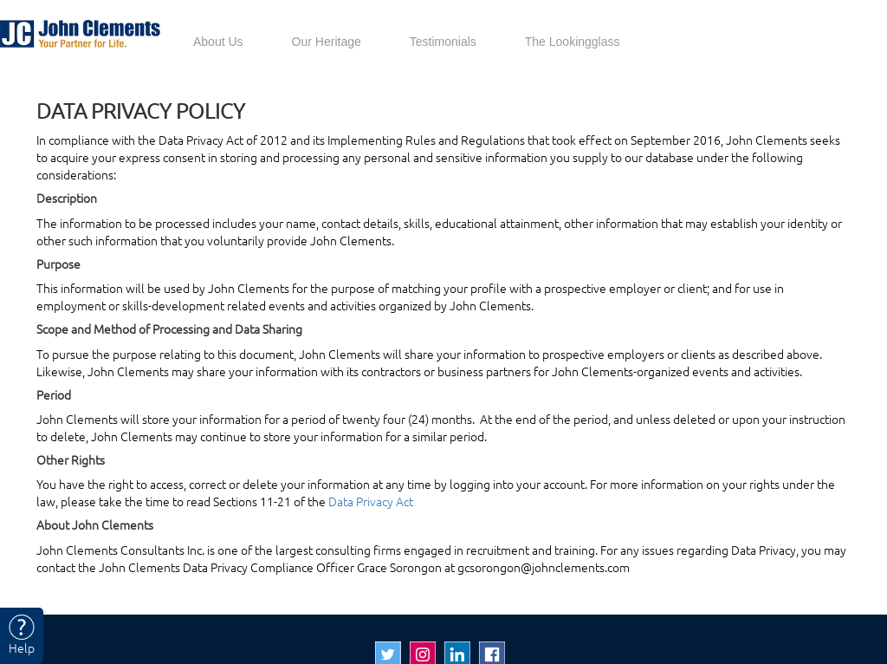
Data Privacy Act (370, 502)
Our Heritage (326, 42)
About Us (218, 42)
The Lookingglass (572, 42)
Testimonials (443, 42)
